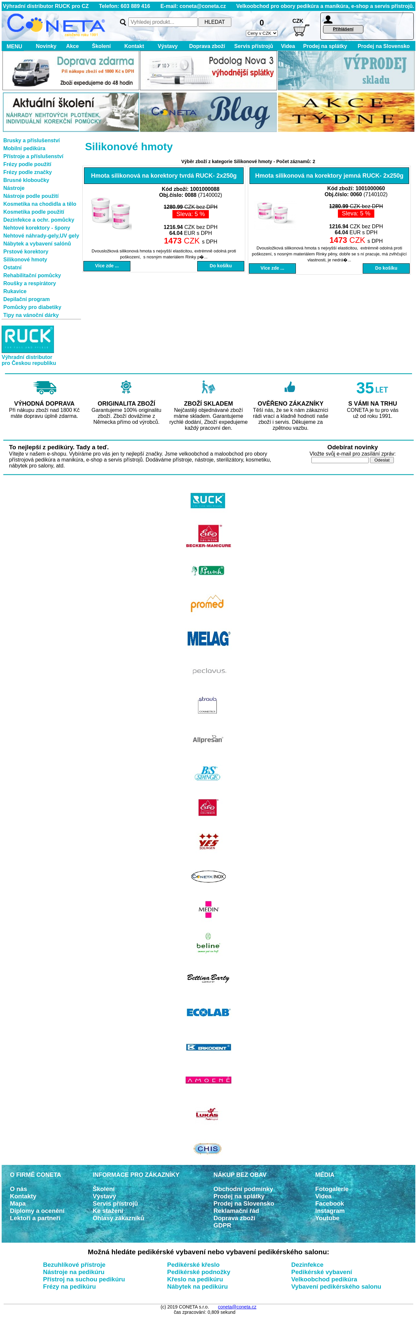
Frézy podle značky (27, 172)
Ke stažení (108, 1210)
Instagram (330, 1210)
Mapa (18, 1203)
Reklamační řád (236, 1210)
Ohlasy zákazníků (118, 1218)
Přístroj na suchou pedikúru (84, 1279)
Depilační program (26, 299)
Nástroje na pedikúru (74, 1271)
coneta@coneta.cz (237, 1306)
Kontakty (23, 1196)
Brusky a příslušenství (31, 140)
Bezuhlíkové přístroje (74, 1264)
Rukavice (14, 291)
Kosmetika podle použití (33, 212)
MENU (13, 46)
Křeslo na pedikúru (195, 1279)
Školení (101, 46)
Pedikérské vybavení (321, 1271)
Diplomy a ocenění (37, 1210)
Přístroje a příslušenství (33, 156)
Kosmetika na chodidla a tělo (39, 204)
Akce (73, 46)
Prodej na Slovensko (384, 46)
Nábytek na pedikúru (197, 1286)
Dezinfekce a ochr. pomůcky (38, 220)
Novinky (46, 46)
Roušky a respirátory (29, 283)
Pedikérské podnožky (198, 1271)
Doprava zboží (207, 46)
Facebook (329, 1203)
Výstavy (168, 46)
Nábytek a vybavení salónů (37, 243)
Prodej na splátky (325, 46)
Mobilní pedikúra (24, 148)
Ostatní (12, 267)
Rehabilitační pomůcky (32, 275)
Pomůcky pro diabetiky (32, 307)
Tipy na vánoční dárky (31, 315)
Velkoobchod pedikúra (324, 1279)
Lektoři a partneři (35, 1218)
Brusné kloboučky (26, 180)
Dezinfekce (307, 1264)
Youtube (327, 1218)
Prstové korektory (25, 251)
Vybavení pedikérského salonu (336, 1286)
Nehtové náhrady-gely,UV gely (41, 236)
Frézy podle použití (27, 164)
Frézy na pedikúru (69, 1286)
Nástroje (13, 188)
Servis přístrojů (253, 46)
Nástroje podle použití (31, 196)
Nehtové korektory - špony (36, 228)
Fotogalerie (332, 1188)
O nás (18, 1188)
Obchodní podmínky (243, 1188)
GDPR (222, 1225)
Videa (288, 46)
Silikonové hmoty (25, 259)
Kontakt (134, 46)
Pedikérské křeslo (193, 1264)
